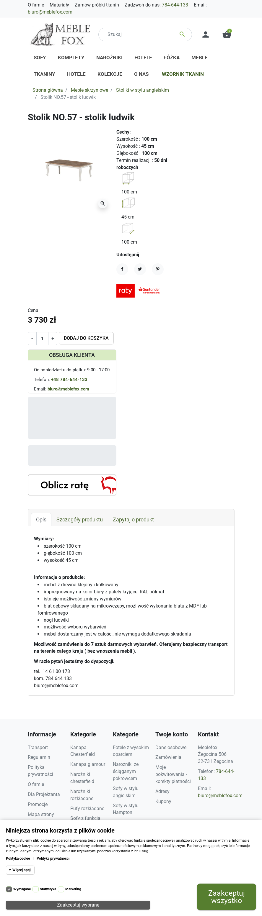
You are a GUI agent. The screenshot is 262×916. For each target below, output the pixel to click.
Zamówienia (168, 757)
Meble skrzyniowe (89, 90)
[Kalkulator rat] (72, 485)
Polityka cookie (18, 858)
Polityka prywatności (53, 858)
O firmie (36, 5)
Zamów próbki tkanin (97, 5)
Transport (38, 747)
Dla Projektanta (44, 794)
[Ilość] (42, 338)
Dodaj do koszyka (86, 338)
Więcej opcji (21, 870)
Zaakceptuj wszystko (226, 897)
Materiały (59, 5)
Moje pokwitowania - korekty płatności (173, 774)
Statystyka (48, 889)
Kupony (163, 801)
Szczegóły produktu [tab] (79, 519)
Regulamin (39, 757)
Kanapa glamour (87, 764)
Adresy (162, 791)
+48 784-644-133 (69, 379)
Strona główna (47, 90)
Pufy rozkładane (87, 808)
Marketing (73, 889)
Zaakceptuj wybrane (78, 905)
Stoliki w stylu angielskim (142, 90)
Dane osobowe (170, 747)
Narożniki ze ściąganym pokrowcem (126, 771)
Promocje (38, 804)
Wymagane (22, 889)
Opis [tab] (41, 519)
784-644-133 (175, 5)
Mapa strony (41, 814)
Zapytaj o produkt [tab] (133, 519)
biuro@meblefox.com (50, 12)
